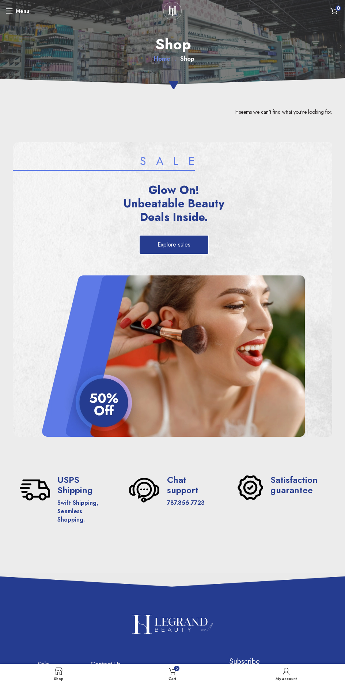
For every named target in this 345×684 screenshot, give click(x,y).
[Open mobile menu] (17, 11)
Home (162, 59)
